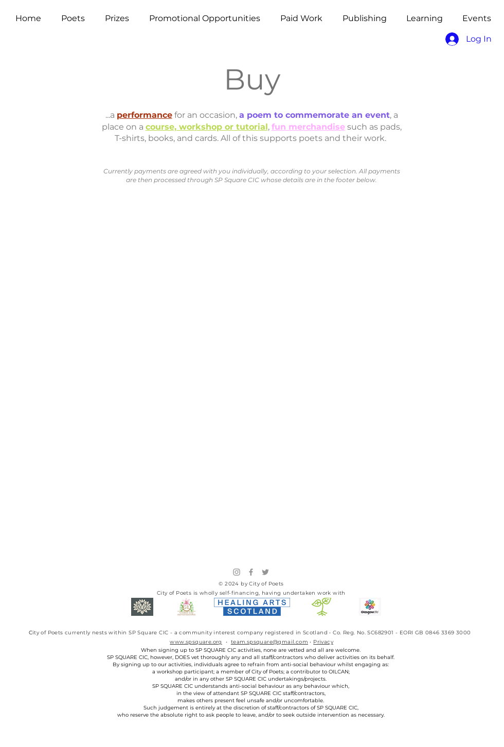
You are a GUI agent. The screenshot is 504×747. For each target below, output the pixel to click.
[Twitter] (265, 572)
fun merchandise (308, 127)
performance (144, 115)
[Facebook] (251, 572)
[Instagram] (236, 572)
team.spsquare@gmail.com (269, 641)
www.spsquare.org (196, 641)
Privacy (323, 641)
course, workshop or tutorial (207, 127)
